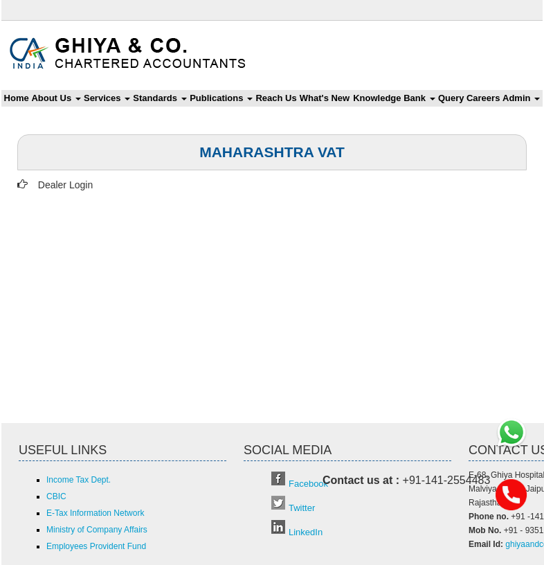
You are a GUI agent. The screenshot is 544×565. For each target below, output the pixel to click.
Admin (521, 98)
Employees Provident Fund (96, 546)
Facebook (308, 483)
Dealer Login (65, 184)
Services (107, 98)
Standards (159, 98)
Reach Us (275, 98)
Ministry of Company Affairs (96, 530)
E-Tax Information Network (95, 513)
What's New (325, 98)
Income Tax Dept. (78, 480)
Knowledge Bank (394, 98)
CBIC (56, 496)
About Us (55, 98)
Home (16, 98)
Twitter (302, 508)
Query (451, 98)
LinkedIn (306, 532)
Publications (221, 98)
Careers (483, 98)
